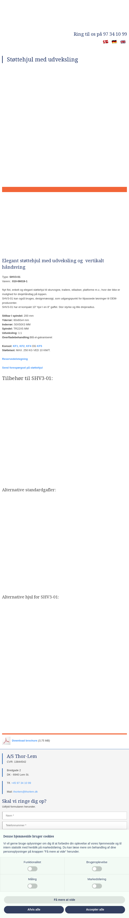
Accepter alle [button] (95, 909)
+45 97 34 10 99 (21, 782)
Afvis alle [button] (33, 909)
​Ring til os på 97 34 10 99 (100, 34)
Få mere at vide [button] (64, 899)
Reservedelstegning (15, 358)
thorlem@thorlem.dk (25, 791)
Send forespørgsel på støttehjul (22, 367)
